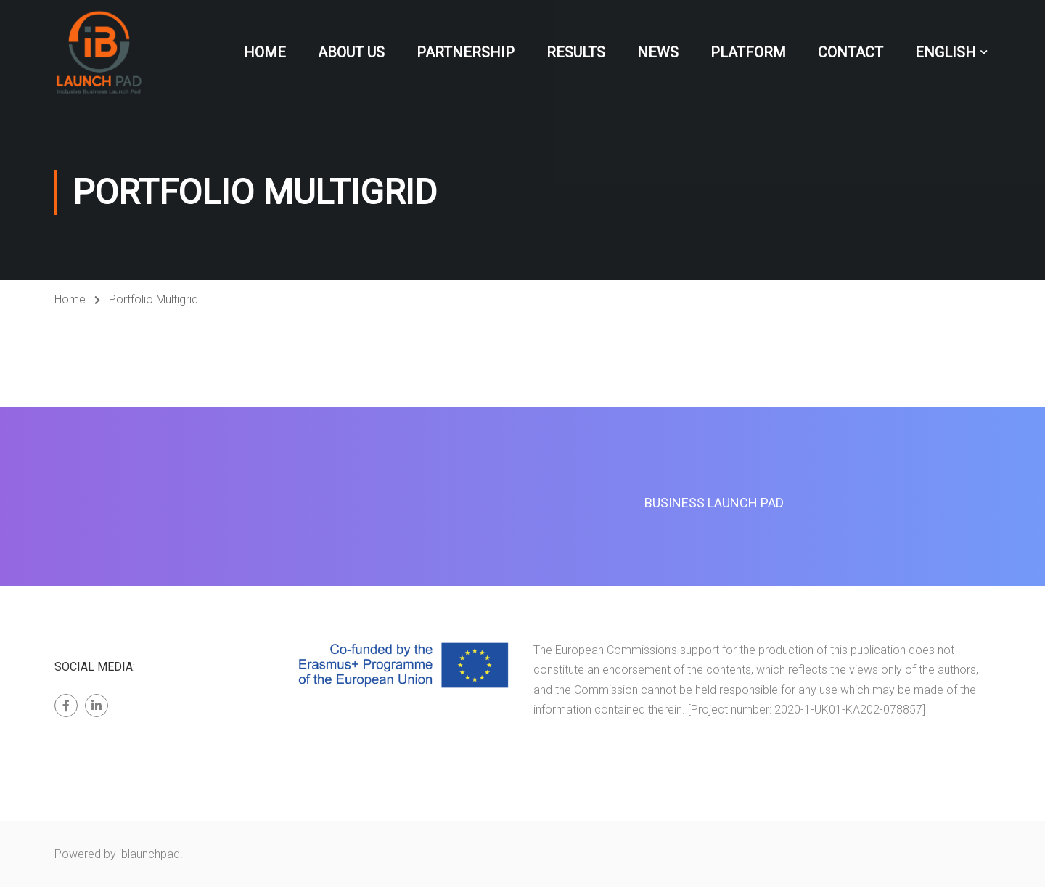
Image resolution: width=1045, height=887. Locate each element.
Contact (850, 52)
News (658, 52)
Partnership (466, 52)
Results (575, 52)
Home (265, 52)
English (945, 52)
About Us (351, 52)
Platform (748, 52)
